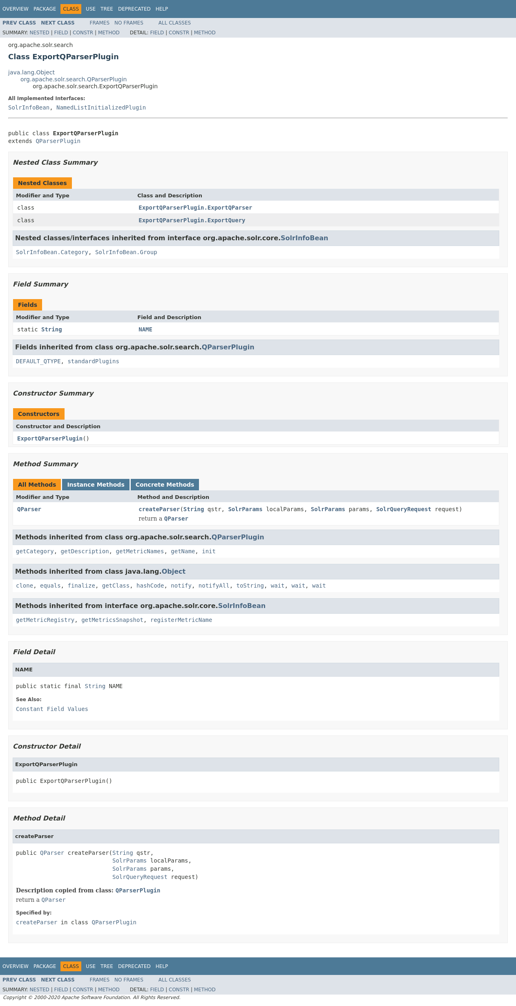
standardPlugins (93, 361)
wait (278, 585)
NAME (145, 329)
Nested (39, 33)
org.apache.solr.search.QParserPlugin (73, 79)
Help (162, 9)
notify (181, 585)
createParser (159, 509)
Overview (15, 9)
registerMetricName (181, 620)
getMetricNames (140, 551)
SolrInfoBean (28, 107)
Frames (100, 23)
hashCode (150, 585)
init (209, 551)
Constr (83, 33)
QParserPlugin (58, 141)
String (51, 329)
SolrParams (245, 509)
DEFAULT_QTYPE (38, 361)
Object (174, 571)
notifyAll (214, 585)
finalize (81, 585)
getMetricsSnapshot (112, 620)
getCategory (35, 551)
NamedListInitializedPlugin (101, 107)
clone (24, 585)
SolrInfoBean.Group (126, 252)
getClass (116, 585)
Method (109, 33)
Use (91, 9)
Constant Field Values (52, 709)
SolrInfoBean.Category (52, 252)
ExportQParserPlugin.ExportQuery (191, 220)
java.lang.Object (31, 72)
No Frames (128, 23)
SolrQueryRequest (403, 509)
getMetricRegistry (45, 620)
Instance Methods (95, 484)
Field (61, 33)
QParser (29, 509)
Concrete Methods (165, 484)
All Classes (175, 23)
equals (50, 585)
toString (250, 585)
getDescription (85, 551)
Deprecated (134, 9)
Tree (107, 9)
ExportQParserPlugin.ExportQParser (195, 207)
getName (183, 551)
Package (45, 9)
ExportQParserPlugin (50, 438)
